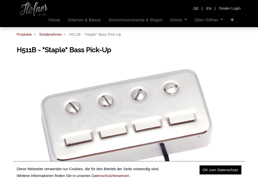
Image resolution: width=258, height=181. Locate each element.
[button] (232, 20)
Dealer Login (230, 8)
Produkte (24, 34)
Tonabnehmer (50, 34)
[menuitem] (54, 20)
